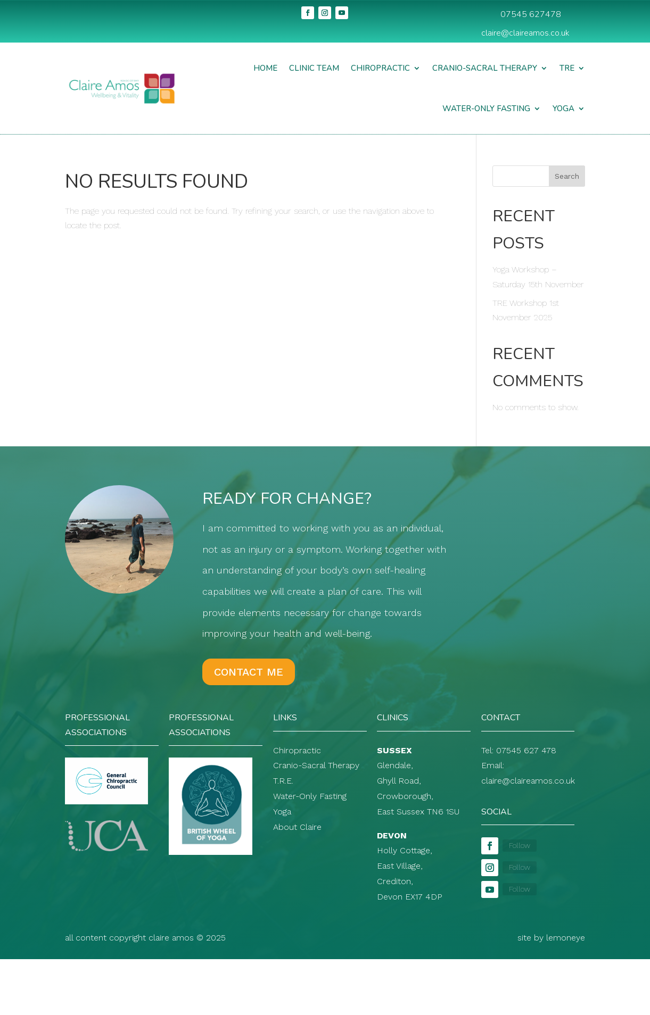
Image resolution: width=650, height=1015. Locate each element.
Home (265, 68)
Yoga (563, 108)
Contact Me (248, 671)
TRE (567, 68)
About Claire (297, 827)
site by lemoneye (551, 938)
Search (567, 176)
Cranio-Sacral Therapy (484, 68)
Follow (519, 845)
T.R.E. (283, 781)
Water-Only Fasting (486, 108)
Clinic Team (314, 68)
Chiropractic (380, 68)
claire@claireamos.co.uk (525, 33)
